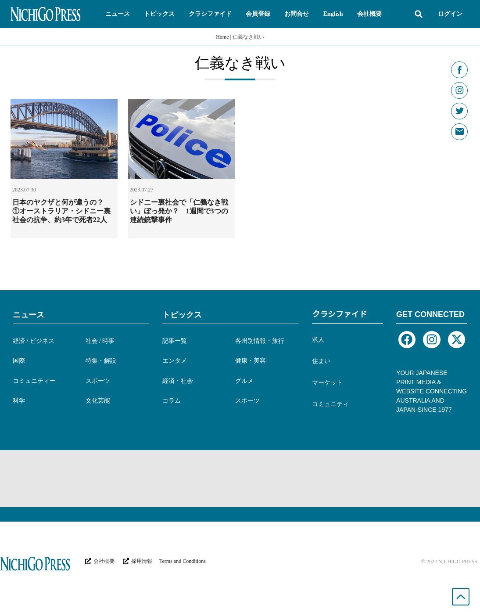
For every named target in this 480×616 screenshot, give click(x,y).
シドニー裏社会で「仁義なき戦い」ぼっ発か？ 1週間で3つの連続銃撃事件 (179, 210)
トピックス (182, 314)
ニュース (28, 314)
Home (222, 37)
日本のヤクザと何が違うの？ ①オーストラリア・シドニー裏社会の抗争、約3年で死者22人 (61, 210)
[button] (117, 14)
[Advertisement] (240, 478)
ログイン (450, 14)
